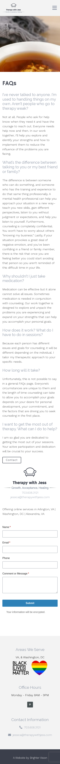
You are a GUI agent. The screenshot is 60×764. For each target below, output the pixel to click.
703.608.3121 (30, 492)
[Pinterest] (30, 704)
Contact (12, 460)
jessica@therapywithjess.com (30, 497)
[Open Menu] (54, 8)
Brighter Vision (38, 757)
